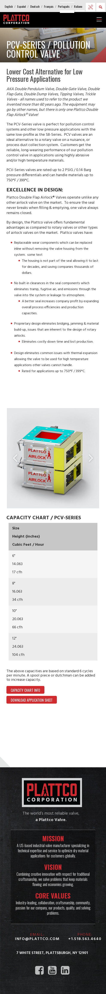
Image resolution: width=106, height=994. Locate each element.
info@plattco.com (37, 939)
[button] (9, 6)
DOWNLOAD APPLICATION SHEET (32, 700)
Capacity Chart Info (25, 690)
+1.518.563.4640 (84, 939)
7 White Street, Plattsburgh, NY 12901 (52, 953)
